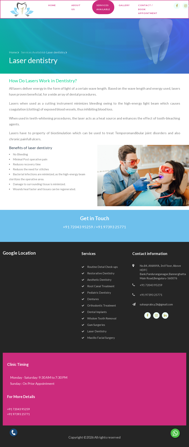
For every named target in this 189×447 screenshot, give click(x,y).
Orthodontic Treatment (99, 305)
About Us (76, 7)
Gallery (124, 5)
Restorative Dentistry (98, 273)
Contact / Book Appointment (147, 9)
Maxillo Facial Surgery (98, 337)
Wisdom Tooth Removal (99, 318)
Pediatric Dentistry (96, 292)
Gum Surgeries (93, 324)
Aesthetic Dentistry (97, 279)
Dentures (90, 299)
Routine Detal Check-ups (100, 266)
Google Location (19, 253)
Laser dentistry (56, 52)
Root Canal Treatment (98, 286)
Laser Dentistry (94, 331)
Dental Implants (94, 312)
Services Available (103, 7)
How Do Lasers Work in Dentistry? (43, 80)
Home (52, 5)
